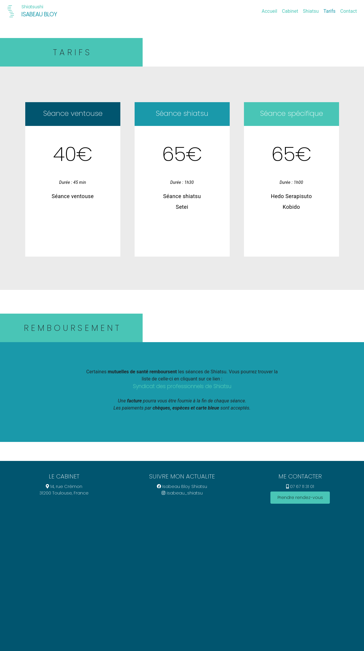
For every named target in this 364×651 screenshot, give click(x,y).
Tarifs (330, 11)
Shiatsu (311, 11)
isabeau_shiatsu (182, 493)
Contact (348, 11)
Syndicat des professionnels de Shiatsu (182, 386)
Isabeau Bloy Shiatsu (182, 486)
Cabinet (290, 11)
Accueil (269, 11)
